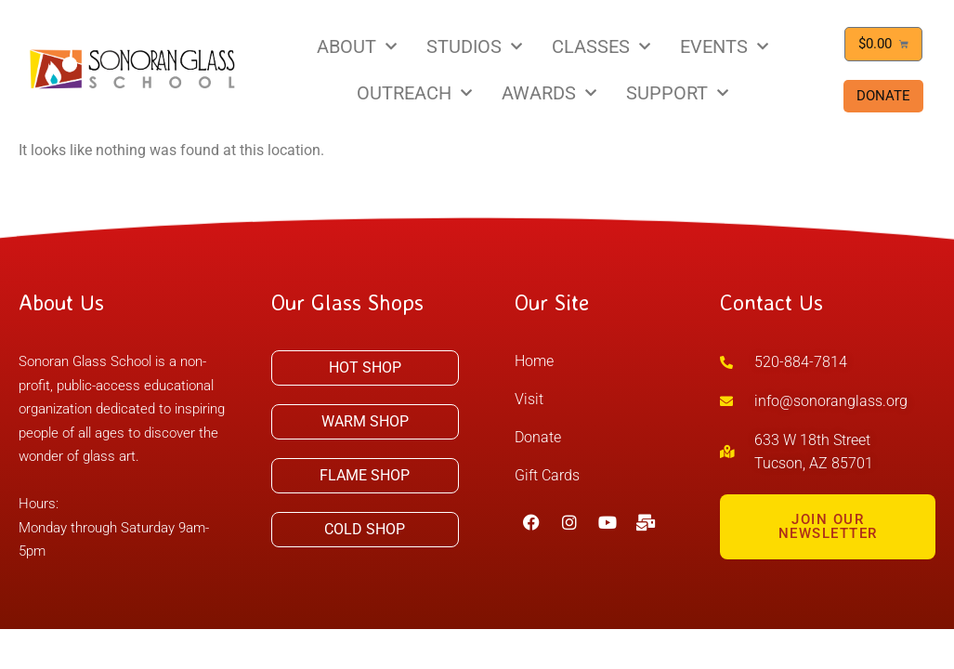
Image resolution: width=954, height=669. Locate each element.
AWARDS (549, 93)
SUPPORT (677, 93)
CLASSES (601, 46)
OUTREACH (414, 93)
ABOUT (357, 46)
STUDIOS (474, 46)
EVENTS (724, 46)
